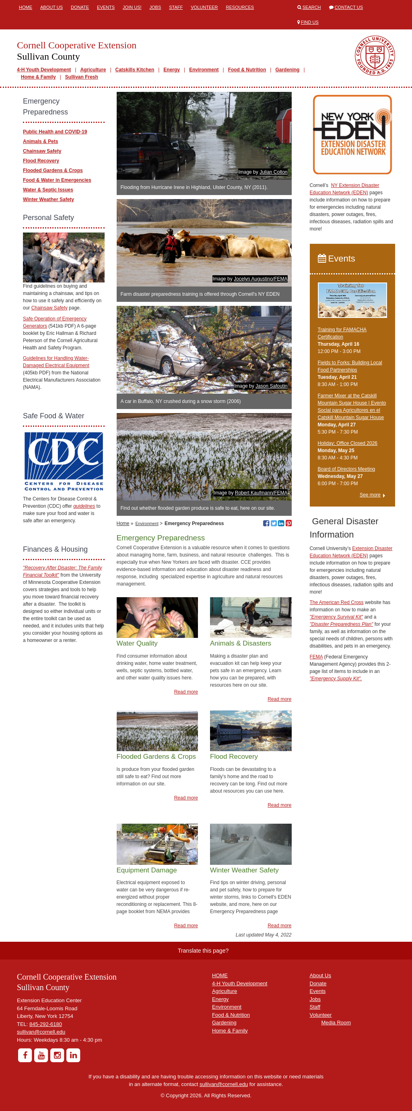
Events (106, 7)
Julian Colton (273, 172)
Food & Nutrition (247, 70)
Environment (203, 70)
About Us (51, 7)
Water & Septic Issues (48, 190)
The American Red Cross (337, 602)
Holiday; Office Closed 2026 (348, 443)
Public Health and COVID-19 (55, 132)
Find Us (310, 22)
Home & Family (38, 77)
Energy (171, 70)
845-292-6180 (45, 1024)
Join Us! (132, 7)
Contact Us (349, 7)
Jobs (155, 7)
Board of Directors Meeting (346, 469)
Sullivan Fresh (81, 77)
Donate (80, 7)
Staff (176, 7)
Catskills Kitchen (134, 70)
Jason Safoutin (271, 386)
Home (25, 7)
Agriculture (93, 70)
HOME (220, 975)
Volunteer (204, 7)
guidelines (84, 506)
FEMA (316, 657)
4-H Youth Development (44, 70)
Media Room (336, 1023)
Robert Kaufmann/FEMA (261, 493)
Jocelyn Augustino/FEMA (260, 279)
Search (312, 7)
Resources (240, 7)
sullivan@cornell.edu (41, 1032)
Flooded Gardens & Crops (53, 170)
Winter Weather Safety (48, 199)
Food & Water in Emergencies (57, 180)
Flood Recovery (41, 161)
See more (370, 495)
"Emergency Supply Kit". (336, 678)
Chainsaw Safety (42, 151)
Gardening (287, 70)
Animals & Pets (40, 141)
